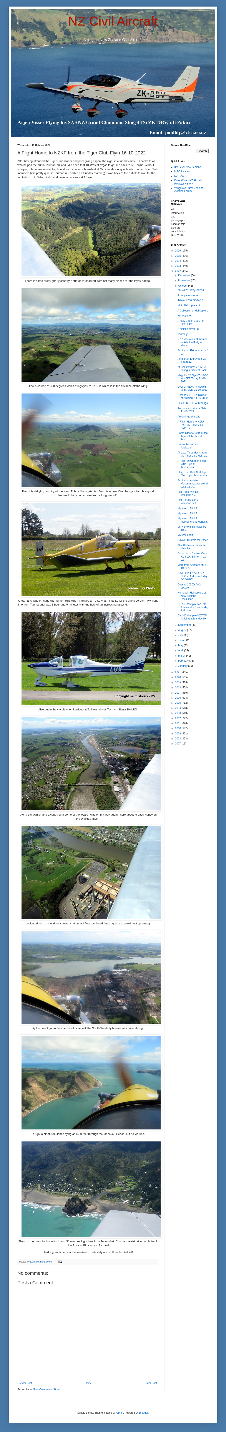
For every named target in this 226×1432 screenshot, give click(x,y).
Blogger (143, 1412)
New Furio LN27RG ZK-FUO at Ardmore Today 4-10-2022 (193, 576)
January (183, 665)
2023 (178, 265)
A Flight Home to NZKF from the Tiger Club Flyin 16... (191, 424)
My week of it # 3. (188, 513)
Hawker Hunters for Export (193, 540)
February (183, 660)
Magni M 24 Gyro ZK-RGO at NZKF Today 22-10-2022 (193, 378)
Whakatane (184, 315)
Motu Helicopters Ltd (189, 305)
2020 (178, 677)
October (183, 285)
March (182, 655)
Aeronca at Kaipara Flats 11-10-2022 (192, 410)
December (184, 275)
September (185, 624)
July (181, 635)
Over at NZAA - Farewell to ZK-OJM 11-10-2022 (193, 388)
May (181, 645)
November (184, 280)
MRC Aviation (182, 171)
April (181, 650)
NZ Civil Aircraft (113, 21)
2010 (178, 728)
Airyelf (119, 1412)
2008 (178, 738)
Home (88, 1383)
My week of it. (185, 535)
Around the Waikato (189, 416)
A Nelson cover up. (188, 328)
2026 (178, 250)
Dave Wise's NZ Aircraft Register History (188, 182)
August (182, 630)
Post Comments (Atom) (46, 1389)
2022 (178, 271)
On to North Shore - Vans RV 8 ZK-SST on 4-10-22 (192, 556)
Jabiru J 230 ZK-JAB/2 (191, 300)
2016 (178, 697)
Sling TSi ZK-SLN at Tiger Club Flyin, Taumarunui (193, 474)
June (181, 640)
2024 (178, 260)
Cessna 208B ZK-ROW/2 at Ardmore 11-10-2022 (193, 397)
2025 (178, 255)
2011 (178, 723)
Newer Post (25, 1383)
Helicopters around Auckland (188, 446)
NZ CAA (179, 176)
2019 (178, 682)
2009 (178, 733)
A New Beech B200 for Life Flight (191, 322)
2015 (178, 702)
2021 (178, 672)
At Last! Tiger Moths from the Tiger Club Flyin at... (193, 454)
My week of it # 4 (187, 508)
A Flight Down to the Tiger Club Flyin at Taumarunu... (192, 464)
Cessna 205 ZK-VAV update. (189, 586)
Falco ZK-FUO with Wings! (193, 403)
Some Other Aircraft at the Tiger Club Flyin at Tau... (193, 436)
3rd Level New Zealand (187, 167)
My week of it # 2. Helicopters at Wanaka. (193, 520)
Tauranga (183, 334)
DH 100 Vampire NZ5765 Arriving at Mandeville (192, 617)
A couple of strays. (188, 295)
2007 (178, 743)
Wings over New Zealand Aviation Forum (188, 189)
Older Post (151, 1383)
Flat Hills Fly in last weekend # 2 (188, 493)
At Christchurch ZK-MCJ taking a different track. (192, 369)
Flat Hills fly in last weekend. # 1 (188, 502)
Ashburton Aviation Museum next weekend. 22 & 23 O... (193, 483)
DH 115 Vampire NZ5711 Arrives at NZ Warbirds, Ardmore (193, 607)
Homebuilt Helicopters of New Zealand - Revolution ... (192, 596)
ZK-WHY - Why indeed (191, 290)
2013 (178, 713)
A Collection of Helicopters (193, 310)
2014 (178, 708)
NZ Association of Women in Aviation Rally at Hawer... (193, 342)
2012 (178, 718)
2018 (178, 687)
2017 (178, 692)
